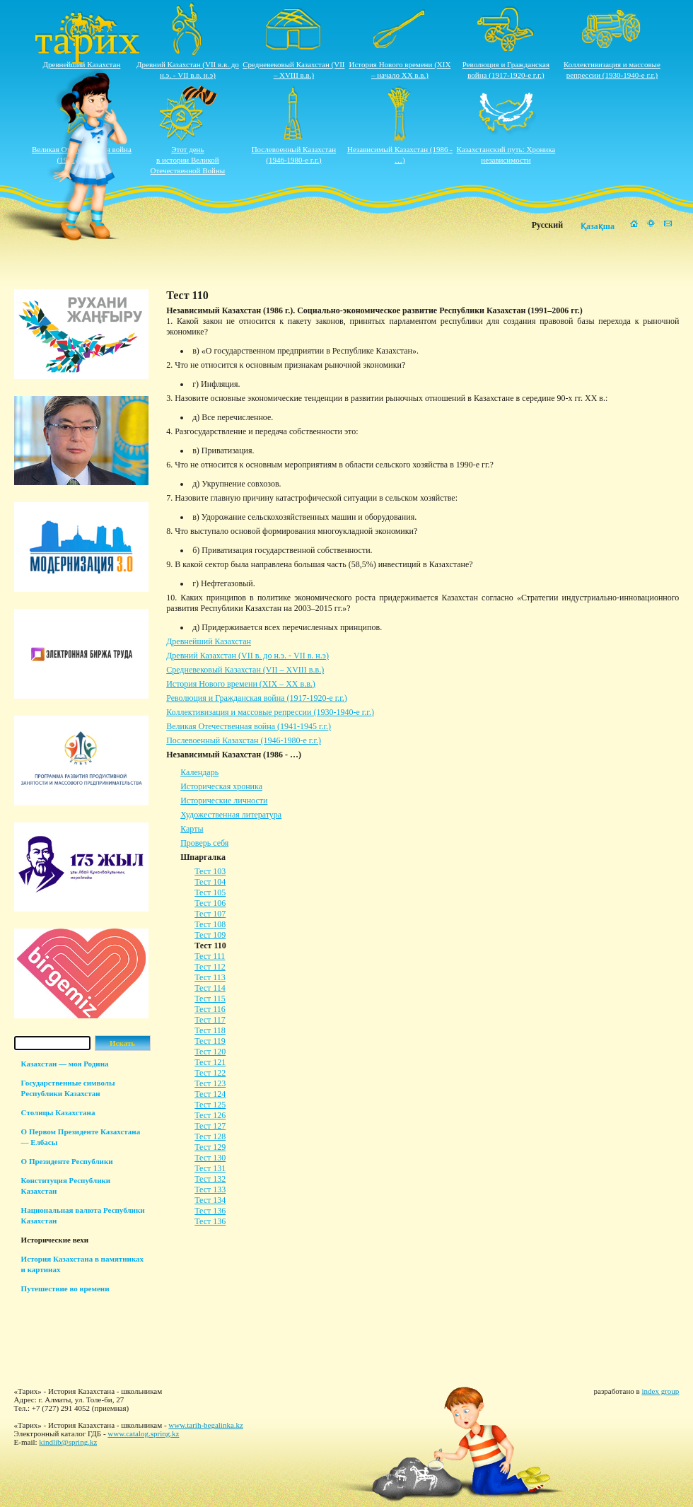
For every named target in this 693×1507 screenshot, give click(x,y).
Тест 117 (210, 1020)
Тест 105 (210, 892)
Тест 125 (210, 1105)
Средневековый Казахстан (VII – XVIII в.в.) (245, 670)
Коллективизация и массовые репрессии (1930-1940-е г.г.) (270, 712)
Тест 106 (210, 903)
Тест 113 (210, 977)
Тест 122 (210, 1073)
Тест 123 (210, 1083)
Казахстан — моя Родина (65, 1063)
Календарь (199, 772)
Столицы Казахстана (58, 1112)
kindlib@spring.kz (68, 1442)
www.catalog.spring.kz (143, 1433)
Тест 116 (210, 1009)
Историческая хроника (221, 786)
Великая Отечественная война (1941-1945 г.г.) (248, 726)
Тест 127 (210, 1126)
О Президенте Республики (67, 1161)
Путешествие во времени (65, 1288)
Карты (191, 829)
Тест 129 (210, 1147)
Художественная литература (230, 815)
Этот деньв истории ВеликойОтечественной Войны (188, 160)
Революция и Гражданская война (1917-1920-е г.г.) (256, 698)
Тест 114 (210, 988)
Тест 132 (210, 1179)
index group (661, 1391)
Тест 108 (210, 924)
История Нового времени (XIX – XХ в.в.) (240, 684)
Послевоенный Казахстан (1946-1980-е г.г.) (243, 740)
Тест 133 (210, 1189)
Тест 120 (210, 1052)
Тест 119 (210, 1041)
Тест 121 (210, 1062)
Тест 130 (210, 1158)
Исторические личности (223, 800)
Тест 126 (210, 1115)
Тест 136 (210, 1211)
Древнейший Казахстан (82, 64)
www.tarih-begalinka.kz (205, 1425)
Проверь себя (204, 843)
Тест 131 (210, 1168)
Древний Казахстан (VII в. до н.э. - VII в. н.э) (247, 656)
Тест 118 (210, 1030)
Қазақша (598, 226)
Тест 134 (210, 1200)
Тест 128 (210, 1136)
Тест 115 (210, 998)
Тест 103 (210, 871)
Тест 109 (210, 935)
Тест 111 (209, 956)
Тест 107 (210, 914)
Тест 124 (210, 1094)
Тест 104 (210, 882)
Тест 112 (210, 967)
